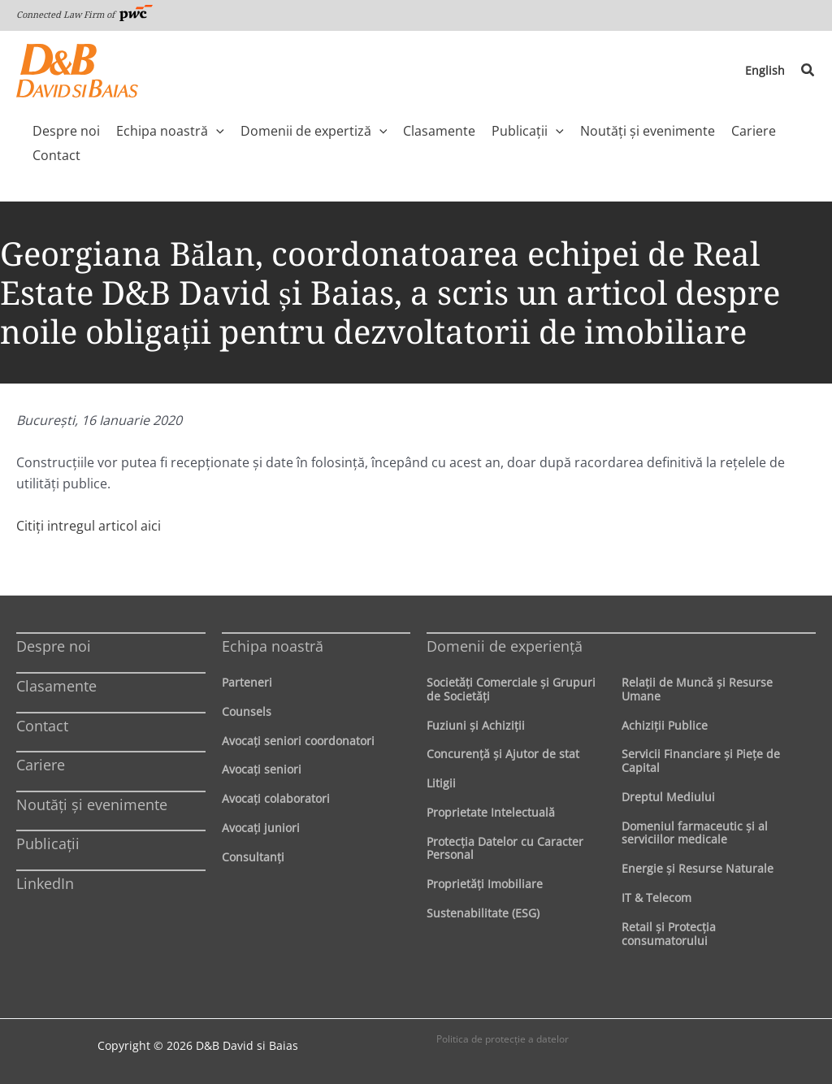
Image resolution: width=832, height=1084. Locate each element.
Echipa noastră (272, 646)
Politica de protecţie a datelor (502, 1039)
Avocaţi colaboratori (276, 798)
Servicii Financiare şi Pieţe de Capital (701, 760)
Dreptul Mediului (668, 796)
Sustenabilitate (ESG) (483, 913)
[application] (216, 131)
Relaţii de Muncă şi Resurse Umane (697, 689)
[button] (808, 70)
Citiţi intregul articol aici (88, 526)
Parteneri (247, 682)
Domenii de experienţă (505, 646)
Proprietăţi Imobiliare (485, 883)
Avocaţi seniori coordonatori (298, 740)
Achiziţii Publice (665, 725)
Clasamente (56, 686)
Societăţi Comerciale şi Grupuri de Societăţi (511, 689)
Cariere (40, 764)
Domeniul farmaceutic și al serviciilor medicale (695, 833)
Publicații (48, 843)
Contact (42, 725)
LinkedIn (45, 883)
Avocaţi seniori (261, 769)
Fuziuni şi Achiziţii (476, 725)
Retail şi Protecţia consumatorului (669, 933)
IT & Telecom (656, 897)
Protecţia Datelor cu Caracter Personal (505, 848)
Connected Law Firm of (84, 14)
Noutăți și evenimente (91, 804)
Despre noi (53, 646)
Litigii (441, 783)
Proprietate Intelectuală (491, 812)
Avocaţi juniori (261, 827)
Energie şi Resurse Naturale (698, 868)
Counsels (246, 711)
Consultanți (253, 857)
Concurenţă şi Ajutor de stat (503, 753)
